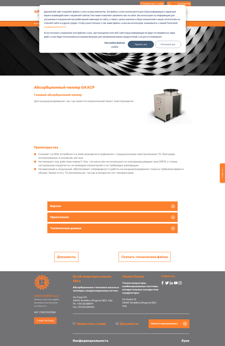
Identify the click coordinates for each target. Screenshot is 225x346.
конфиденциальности (55, 27)
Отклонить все (168, 44)
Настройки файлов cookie (114, 44)
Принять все (141, 44)
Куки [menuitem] (185, 341)
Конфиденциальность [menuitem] (90, 341)
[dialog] (112, 29)
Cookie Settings (45, 320)
